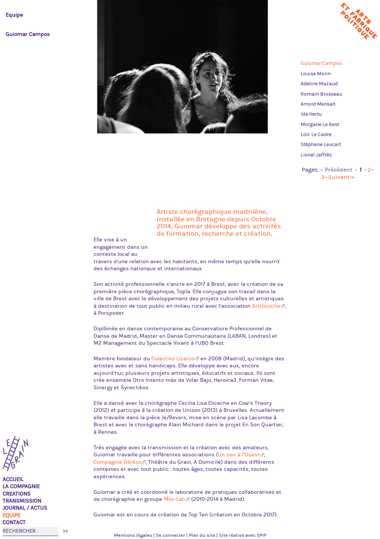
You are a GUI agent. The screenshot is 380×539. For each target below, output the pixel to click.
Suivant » (341, 177)
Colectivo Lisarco (172, 359)
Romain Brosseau (321, 94)
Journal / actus (25, 508)
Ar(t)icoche (266, 306)
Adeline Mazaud (319, 84)
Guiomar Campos (321, 63)
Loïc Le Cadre (316, 135)
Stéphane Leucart (321, 145)
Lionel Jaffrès (316, 155)
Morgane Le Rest (320, 125)
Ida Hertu (311, 114)
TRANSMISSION (22, 501)
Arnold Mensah (318, 104)
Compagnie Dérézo (117, 462)
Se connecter (170, 535)
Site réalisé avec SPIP (242, 535)
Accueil (13, 479)
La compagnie (21, 486)
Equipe (11, 515)
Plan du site (202, 535)
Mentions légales (133, 535)
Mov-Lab (174, 499)
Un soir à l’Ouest (239, 455)
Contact (14, 522)
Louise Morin (316, 74)
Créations (16, 494)
